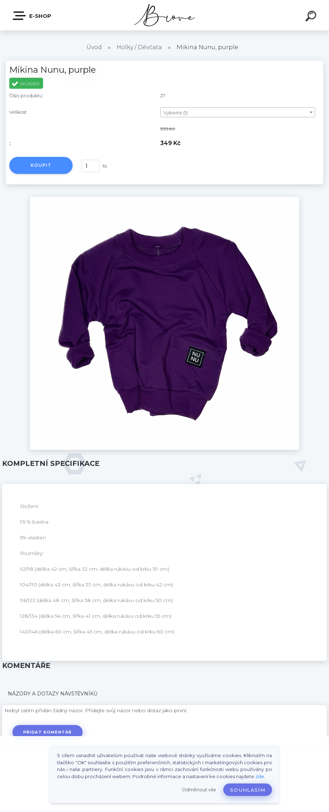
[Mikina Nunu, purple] (164, 199)
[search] (312, 17)
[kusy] (90, 166)
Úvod (94, 47)
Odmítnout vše (199, 789)
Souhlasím (247, 790)
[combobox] (237, 112)
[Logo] (164, 15)
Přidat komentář (47, 732)
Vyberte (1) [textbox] (175, 112)
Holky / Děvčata (139, 47)
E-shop (32, 15)
